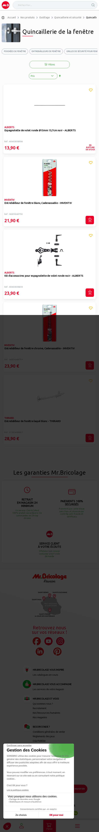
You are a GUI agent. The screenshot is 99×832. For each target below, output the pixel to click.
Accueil (12, 17)
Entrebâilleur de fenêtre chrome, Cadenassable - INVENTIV (39, 348)
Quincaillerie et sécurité (68, 17)
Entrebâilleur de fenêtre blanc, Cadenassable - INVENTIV (38, 203)
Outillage (44, 17)
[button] (90, 90)
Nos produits (28, 17)
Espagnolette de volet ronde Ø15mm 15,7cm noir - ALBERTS (40, 130)
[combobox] (55, 5)
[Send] (79, 789)
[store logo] (5, 5)
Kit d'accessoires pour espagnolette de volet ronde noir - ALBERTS (43, 275)
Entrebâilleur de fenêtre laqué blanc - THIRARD (32, 421)
